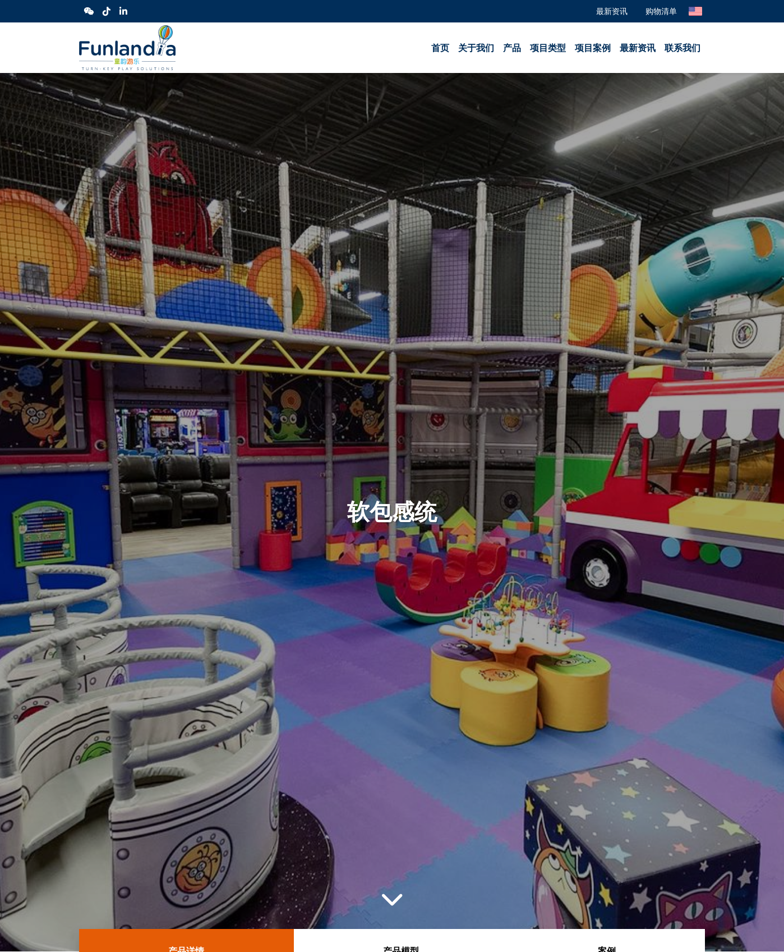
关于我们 (476, 48)
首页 (440, 48)
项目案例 (593, 48)
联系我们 (682, 48)
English (695, 11)
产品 (512, 48)
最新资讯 (612, 11)
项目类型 (548, 48)
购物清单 (661, 11)
